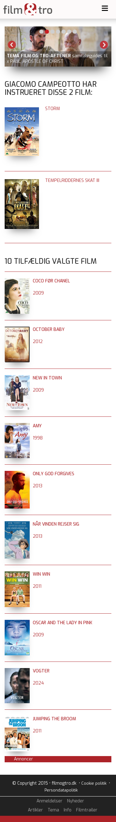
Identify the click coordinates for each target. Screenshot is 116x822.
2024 (38, 683)
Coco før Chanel (51, 281)
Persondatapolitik (61, 790)
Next (104, 44)
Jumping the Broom (54, 719)
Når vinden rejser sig (56, 524)
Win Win (41, 574)
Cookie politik (93, 783)
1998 (38, 438)
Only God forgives (53, 474)
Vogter (41, 671)
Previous (12, 44)
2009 (38, 293)
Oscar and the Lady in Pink (62, 623)
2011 (37, 586)
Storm (52, 109)
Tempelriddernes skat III (72, 180)
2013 (37, 486)
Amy (37, 426)
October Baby (49, 329)
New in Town (47, 378)
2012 (38, 342)
